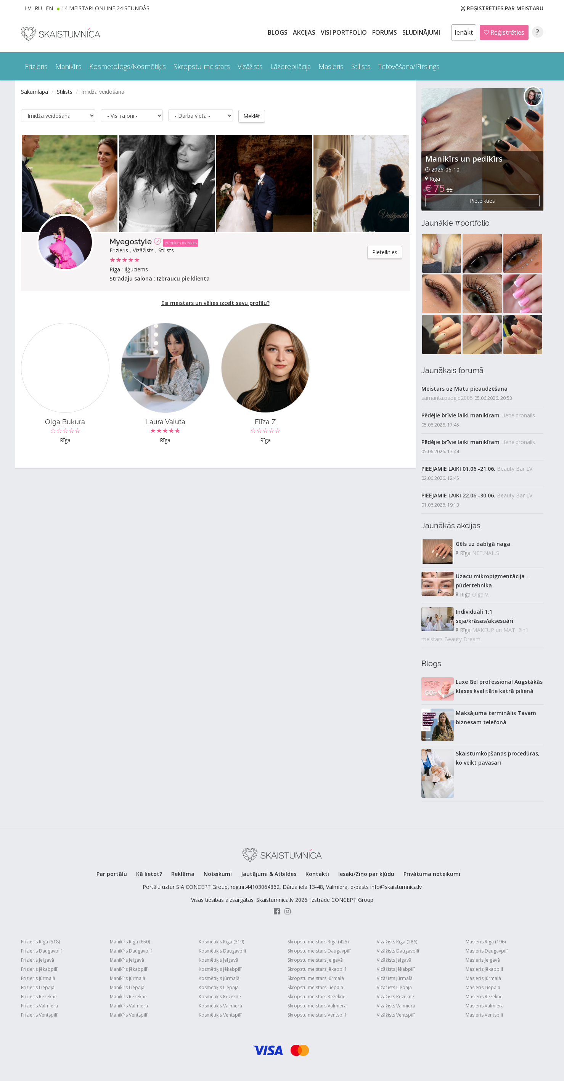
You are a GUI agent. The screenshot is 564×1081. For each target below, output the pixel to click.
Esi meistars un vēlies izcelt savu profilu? (215, 302)
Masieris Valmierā (485, 1005)
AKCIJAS (305, 32)
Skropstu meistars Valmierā (317, 1005)
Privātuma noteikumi (431, 873)
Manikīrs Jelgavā (127, 960)
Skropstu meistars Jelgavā (315, 960)
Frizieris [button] (36, 66)
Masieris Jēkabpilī (484, 969)
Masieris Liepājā (483, 987)
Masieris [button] (331, 66)
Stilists (64, 91)
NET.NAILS (485, 553)
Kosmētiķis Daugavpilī (222, 951)
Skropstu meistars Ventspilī (317, 1015)
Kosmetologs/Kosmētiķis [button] (127, 66)
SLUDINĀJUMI (422, 32)
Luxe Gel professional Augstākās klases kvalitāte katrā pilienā (499, 686)
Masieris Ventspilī (484, 1015)
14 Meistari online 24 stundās (105, 8)
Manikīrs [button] (68, 66)
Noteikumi (218, 873)
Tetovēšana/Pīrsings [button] (409, 66)
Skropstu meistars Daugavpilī (319, 951)
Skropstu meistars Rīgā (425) (318, 941)
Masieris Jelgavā (483, 960)
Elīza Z (265, 421)
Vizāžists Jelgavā (394, 960)
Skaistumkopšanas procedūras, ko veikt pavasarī (498, 758)
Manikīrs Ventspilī (128, 1015)
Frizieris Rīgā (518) (40, 941)
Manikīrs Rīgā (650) (130, 941)
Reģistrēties (504, 32)
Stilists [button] (361, 66)
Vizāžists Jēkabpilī (396, 969)
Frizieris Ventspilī (39, 1015)
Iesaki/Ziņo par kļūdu (366, 873)
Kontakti (317, 873)
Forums (385, 32)
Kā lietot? (149, 873)
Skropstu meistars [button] (202, 66)
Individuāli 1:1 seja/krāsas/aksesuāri (484, 616)
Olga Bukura (65, 421)
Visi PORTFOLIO (344, 32)
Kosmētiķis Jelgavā (218, 960)
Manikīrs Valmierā (129, 1005)
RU (38, 8)
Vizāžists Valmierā (396, 1005)
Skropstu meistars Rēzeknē (316, 996)
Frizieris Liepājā (38, 987)
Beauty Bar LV (514, 468)
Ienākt (464, 32)
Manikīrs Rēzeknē (128, 996)
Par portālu (111, 873)
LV (28, 8)
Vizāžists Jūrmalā (395, 978)
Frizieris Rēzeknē (39, 996)
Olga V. (480, 594)
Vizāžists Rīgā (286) (397, 941)
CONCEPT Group (352, 899)
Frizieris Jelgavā (37, 960)
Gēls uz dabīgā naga (483, 543)
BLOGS (278, 32)
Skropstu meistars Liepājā (315, 987)
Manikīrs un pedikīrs (464, 159)
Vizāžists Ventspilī (396, 1015)
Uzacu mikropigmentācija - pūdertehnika (492, 581)
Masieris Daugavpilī (487, 951)
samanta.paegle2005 (447, 397)
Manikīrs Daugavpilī (131, 951)
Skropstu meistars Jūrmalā (316, 978)
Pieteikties (384, 251)
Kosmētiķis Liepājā (219, 987)
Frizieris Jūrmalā (38, 978)
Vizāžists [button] (250, 66)
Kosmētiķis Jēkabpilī (220, 969)
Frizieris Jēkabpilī (39, 969)
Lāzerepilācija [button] (290, 66)
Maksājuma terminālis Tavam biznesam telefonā (496, 717)
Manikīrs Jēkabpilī (128, 969)
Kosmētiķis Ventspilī (220, 1015)
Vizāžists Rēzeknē (395, 996)
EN (49, 8)
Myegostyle (130, 241)
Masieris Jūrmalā (483, 978)
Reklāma (182, 873)
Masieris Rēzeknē (484, 996)
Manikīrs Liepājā (127, 987)
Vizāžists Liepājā (394, 987)
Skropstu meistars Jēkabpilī (317, 969)
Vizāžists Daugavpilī (398, 951)
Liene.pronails (518, 415)
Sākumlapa (34, 91)
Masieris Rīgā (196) (486, 941)
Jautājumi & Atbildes (268, 873)
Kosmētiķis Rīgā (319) (221, 941)
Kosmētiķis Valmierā (220, 1005)
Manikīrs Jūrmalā (127, 978)
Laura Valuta (165, 421)
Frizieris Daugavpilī (41, 951)
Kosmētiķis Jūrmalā (219, 978)
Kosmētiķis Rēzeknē (220, 996)
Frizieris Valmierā (39, 1005)
